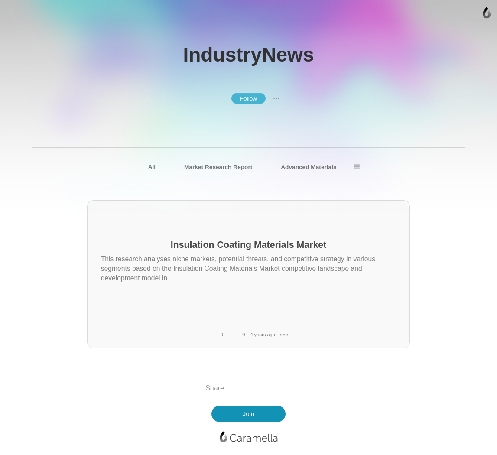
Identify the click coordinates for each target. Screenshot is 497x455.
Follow (248, 98)
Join (249, 413)
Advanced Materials (308, 167)
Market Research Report (218, 167)
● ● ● (276, 98)
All (152, 167)
